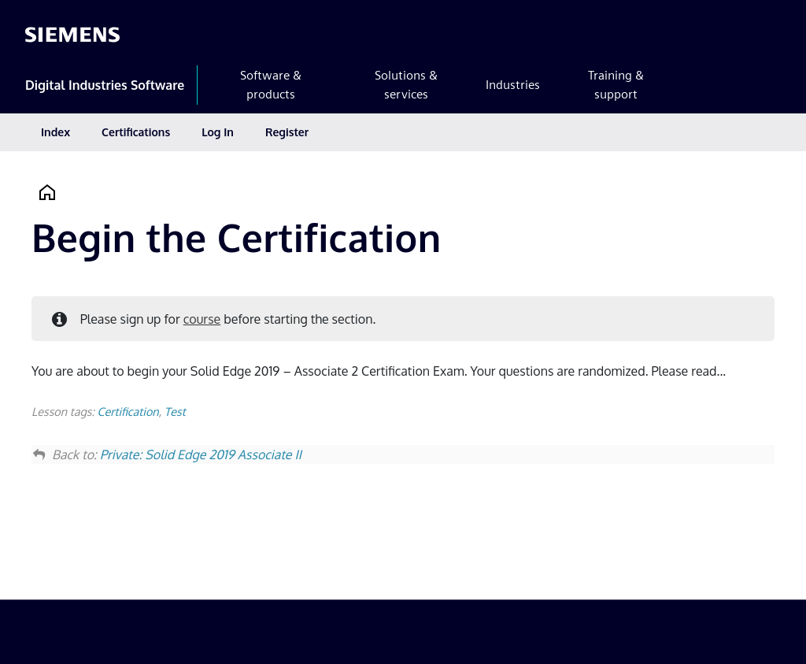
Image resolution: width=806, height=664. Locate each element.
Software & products (270, 85)
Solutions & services (406, 85)
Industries (513, 84)
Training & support (616, 85)
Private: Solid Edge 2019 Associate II (200, 454)
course (201, 319)
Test (175, 411)
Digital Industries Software (104, 85)
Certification (127, 411)
